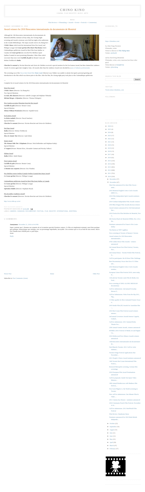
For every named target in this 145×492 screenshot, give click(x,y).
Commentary (93, 22)
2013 (109, 167)
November (113, 182)
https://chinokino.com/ (112, 41)
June (111, 436)
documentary (31, 211)
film (46, 211)
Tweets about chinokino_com (114, 90)
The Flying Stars (124, 51)
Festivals (84, 22)
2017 (109, 154)
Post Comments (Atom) (20, 278)
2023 (109, 135)
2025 (109, 129)
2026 (109, 126)
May (111, 439)
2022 (109, 139)
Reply (12, 236)
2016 (109, 157)
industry (52, 211)
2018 (109, 151)
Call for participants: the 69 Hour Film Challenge (124, 258)
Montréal (73, 211)
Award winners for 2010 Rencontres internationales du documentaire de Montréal (40, 29)
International (62, 211)
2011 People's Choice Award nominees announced (125, 358)
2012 (109, 170)
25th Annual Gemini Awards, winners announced (124, 327)
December (113, 179)
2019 (109, 148)
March (112, 445)
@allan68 (114, 53)
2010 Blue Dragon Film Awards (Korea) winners (124, 205)
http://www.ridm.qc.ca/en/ (12, 201)
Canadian (20, 211)
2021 (109, 142)
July (111, 433)
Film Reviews (52, 22)
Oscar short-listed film (31, 73)
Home (52, 274)
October (112, 423)
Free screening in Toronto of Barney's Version (123, 233)
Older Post (96, 274)
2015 (109, 161)
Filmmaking (63, 22)
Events (77, 22)
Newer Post (7, 274)
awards (13, 211)
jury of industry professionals (80, 68)
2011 (109, 173)
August (112, 430)
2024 (109, 132)
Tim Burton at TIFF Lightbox (118, 230)
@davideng (114, 67)
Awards (70, 22)
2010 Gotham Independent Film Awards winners (124, 201)
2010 (109, 176)
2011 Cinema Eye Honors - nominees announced (124, 400)
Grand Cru (120, 65)
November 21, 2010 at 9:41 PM (28, 224)
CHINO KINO (72, 10)
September (113, 426)
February (113, 449)
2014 (109, 164)
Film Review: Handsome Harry (119, 414)
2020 (109, 145)
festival (40, 211)
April (111, 442)
